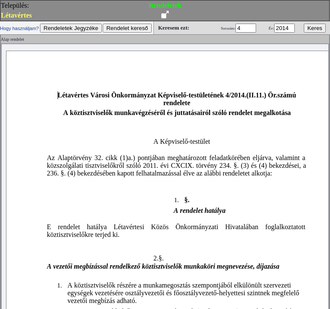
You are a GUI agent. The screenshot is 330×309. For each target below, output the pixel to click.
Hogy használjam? (19, 28)
